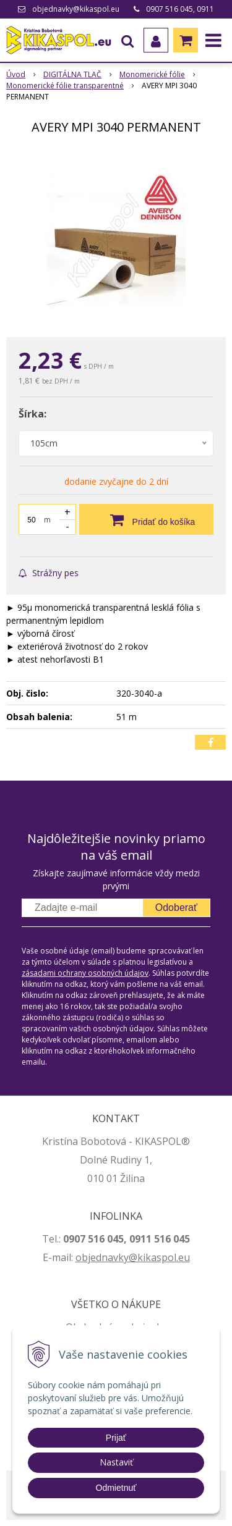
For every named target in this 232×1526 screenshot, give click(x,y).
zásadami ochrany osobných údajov (85, 973)
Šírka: (32, 414)
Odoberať (176, 907)
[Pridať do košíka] (146, 519)
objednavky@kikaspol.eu (75, 9)
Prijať (116, 1438)
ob (81, 1257)
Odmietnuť (116, 1488)
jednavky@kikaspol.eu (139, 1257)
